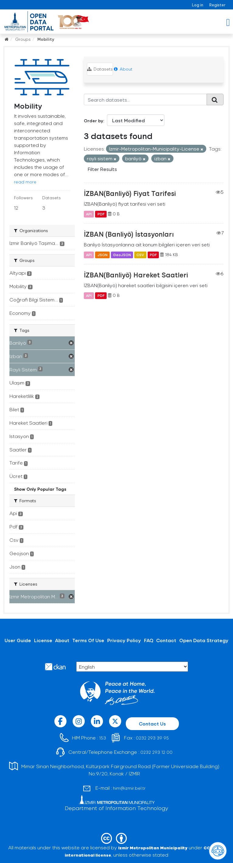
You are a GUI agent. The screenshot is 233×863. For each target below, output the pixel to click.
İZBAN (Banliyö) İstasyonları (129, 233)
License (43, 640)
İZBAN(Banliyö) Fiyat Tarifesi (130, 193)
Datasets (100, 69)
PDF (101, 213)
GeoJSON (122, 254)
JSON (103, 254)
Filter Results (102, 169)
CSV (140, 254)
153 (102, 738)
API (89, 213)
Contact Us (152, 723)
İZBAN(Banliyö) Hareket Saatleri (136, 274)
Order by (93, 121)
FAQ (148, 640)
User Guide (18, 640)
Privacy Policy (124, 640)
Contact (166, 640)
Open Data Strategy (203, 640)
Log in (197, 4)
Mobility (45, 39)
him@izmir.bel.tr (129, 788)
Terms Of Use (88, 640)
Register (217, 4)
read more (25, 182)
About (123, 69)
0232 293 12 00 (156, 752)
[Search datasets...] (145, 99)
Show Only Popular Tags (40, 489)
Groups (23, 39)
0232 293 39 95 (152, 738)
